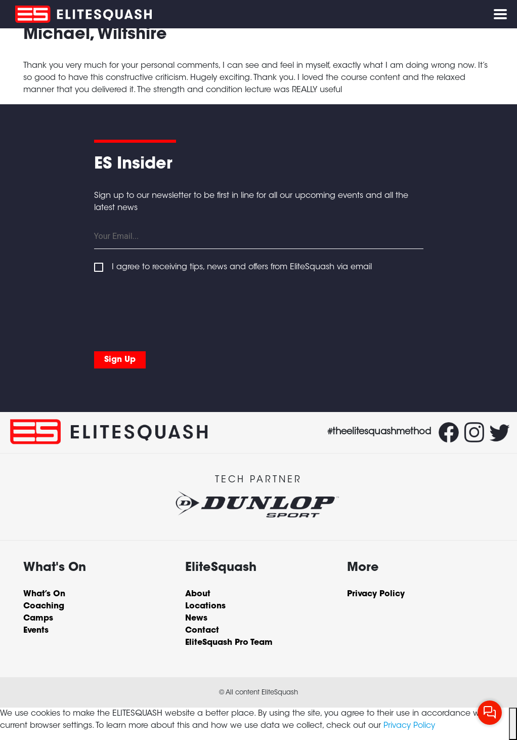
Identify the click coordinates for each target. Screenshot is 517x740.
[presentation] (171, 310)
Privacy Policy (409, 726)
